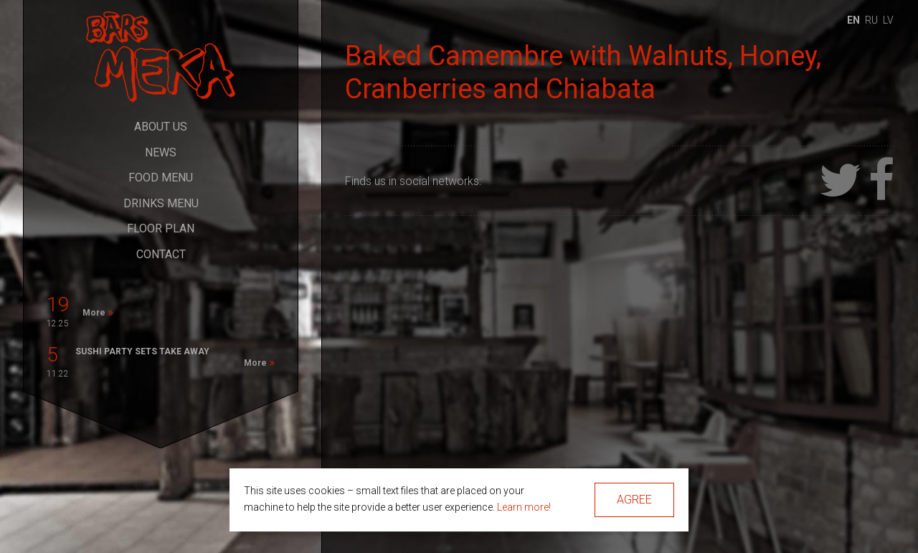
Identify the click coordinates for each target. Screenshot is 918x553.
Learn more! (524, 507)
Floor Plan (160, 228)
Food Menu (160, 177)
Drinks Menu (161, 203)
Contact (161, 254)
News (160, 152)
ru (871, 20)
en (853, 20)
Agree (634, 499)
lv (888, 20)
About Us (160, 126)
